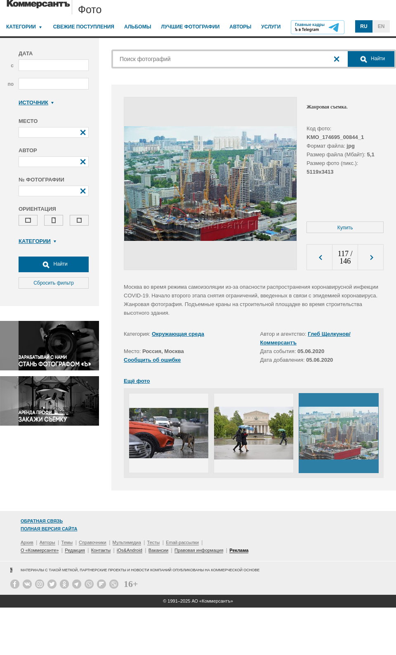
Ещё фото (137, 381)
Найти (54, 264)
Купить (345, 228)
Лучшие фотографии (190, 27)
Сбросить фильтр (53, 283)
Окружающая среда (178, 334)
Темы (67, 542)
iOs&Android (129, 550)
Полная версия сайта (49, 528)
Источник (36, 102)
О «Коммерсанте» (40, 550)
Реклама (238, 550)
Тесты (153, 542)
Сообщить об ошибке (152, 360)
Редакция (75, 550)
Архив (27, 542)
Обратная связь (42, 520)
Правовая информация (198, 550)
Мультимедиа (127, 542)
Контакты (101, 550)
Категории (21, 27)
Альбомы (137, 27)
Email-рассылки (182, 542)
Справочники (92, 542)
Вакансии (158, 550)
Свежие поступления (83, 27)
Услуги (270, 27)
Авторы (240, 27)
